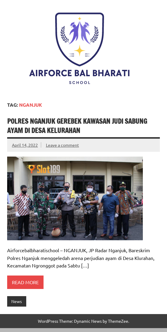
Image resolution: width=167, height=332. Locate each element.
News (16, 301)
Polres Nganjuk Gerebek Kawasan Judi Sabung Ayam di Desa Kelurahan (77, 126)
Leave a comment (62, 145)
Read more (25, 282)
